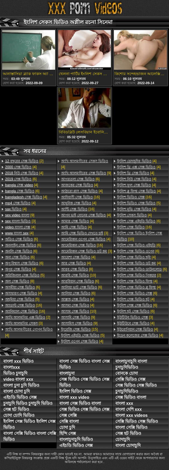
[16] (23, 305)
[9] (19, 215)
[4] (21, 167)
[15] (79, 329)
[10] (78, 275)
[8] (19, 281)
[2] (24, 161)
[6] (21, 179)
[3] (20, 221)
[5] (24, 275)
